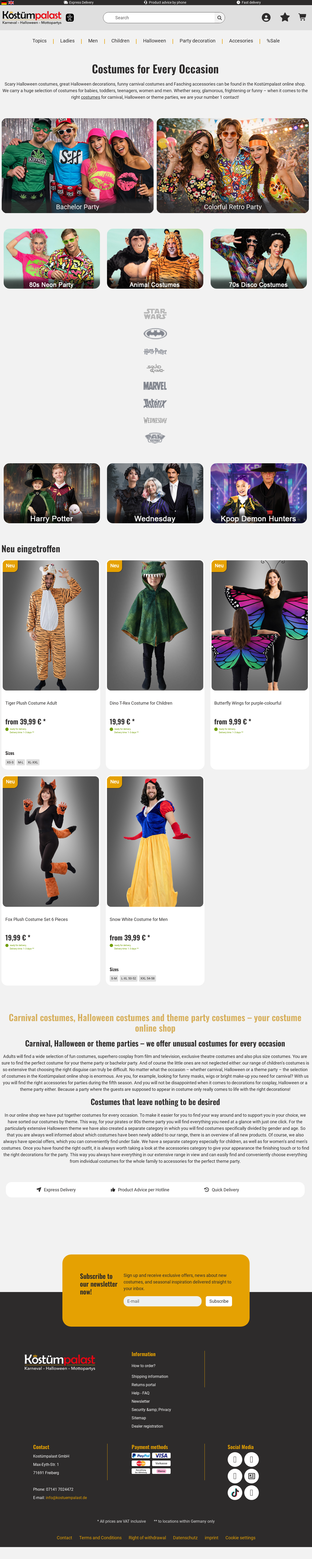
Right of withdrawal (147, 1549)
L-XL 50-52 (136, 980)
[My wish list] (285, 17)
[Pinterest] (251, 1505)
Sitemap (139, 1430)
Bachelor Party (77, 207)
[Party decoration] (197, 43)
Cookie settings (240, 1549)
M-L (26, 762)
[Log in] (266, 17)
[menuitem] (4, 2)
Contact (64, 1549)
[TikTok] (235, 1505)
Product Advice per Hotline (143, 1201)
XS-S (13, 762)
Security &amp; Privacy (151, 1422)
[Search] (164, 17)
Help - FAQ (141, 1405)
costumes (90, 97)
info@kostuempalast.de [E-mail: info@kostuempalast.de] (66, 1510)
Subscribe (219, 1313)
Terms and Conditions (100, 1549)
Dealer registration (147, 1438)
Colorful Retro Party (233, 207)
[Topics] (40, 43)
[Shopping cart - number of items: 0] (303, 17)
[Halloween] (154, 43)
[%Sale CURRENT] (272, 43)
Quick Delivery (225, 1201)
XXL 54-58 (161, 980)
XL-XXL (41, 762)
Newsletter (141, 1413)
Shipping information (150, 1388)
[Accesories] (240, 43)
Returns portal (144, 1397)
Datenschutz (185, 1549)
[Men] (94, 43)
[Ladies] (68, 43)
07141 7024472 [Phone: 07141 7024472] (59, 1501)
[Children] (121, 43)
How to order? (144, 1378)
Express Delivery (60, 1201)
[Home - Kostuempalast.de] (60, 1374)
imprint (212, 1549)
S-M (117, 980)
